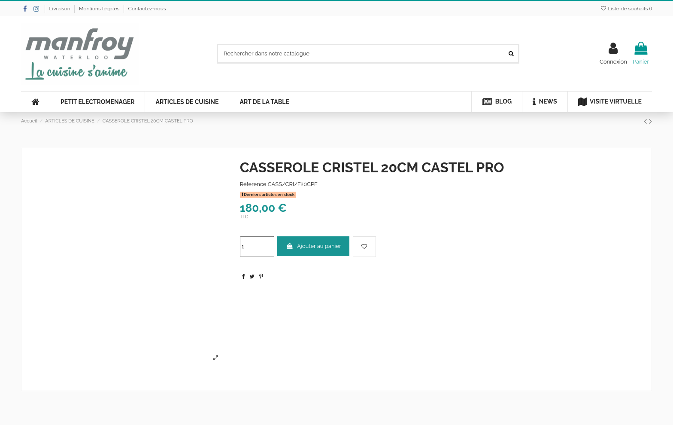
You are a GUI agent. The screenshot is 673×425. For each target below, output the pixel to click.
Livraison (60, 9)
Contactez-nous (147, 9)
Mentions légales (100, 9)
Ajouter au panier (313, 246)
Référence (253, 184)
